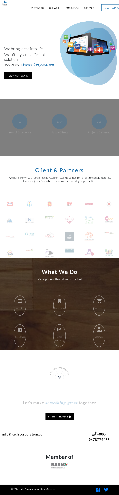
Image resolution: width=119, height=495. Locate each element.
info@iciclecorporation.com (23, 434)
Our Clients (72, 8)
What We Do (37, 8)
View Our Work (18, 76)
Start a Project (59, 416)
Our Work (54, 8)
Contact (89, 8)
